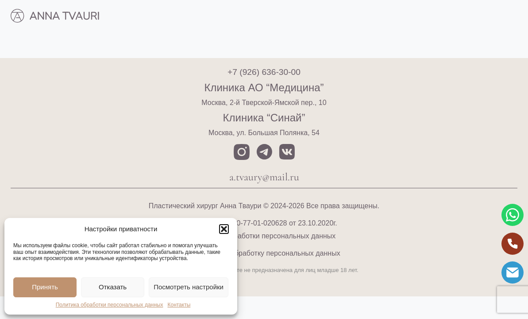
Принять (45, 287)
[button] (224, 229)
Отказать (113, 287)
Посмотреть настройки (189, 287)
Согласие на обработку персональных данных (264, 253)
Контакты (178, 305)
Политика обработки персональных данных (109, 305)
